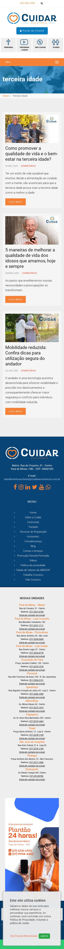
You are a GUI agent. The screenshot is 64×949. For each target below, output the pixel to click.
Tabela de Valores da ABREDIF (33, 570)
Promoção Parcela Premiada (33, 555)
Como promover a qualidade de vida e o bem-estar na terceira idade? (31, 154)
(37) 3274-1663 (36, 721)
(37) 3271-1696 (36, 762)
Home (6, 95)
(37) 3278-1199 (36, 735)
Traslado (33, 526)
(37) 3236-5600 (36, 639)
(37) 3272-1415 (36, 707)
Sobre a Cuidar (33, 517)
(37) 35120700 (36, 776)
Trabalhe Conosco (33, 574)
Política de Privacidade (24, 936)
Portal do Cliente (32, 30)
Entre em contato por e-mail (32, 615)
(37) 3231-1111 (36, 625)
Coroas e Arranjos (33, 550)
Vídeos (33, 560)
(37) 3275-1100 (36, 749)
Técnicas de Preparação (33, 531)
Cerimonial (33, 522)
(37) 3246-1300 (36, 694)
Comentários (28, 166)
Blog (33, 546)
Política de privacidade (33, 565)
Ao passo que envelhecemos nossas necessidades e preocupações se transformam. (28, 285)
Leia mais (15, 202)
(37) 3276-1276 (36, 666)
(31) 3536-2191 (36, 680)
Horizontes (33, 536)
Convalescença (33, 541)
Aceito (44, 936)
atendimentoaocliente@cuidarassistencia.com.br (32, 479)
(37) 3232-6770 (36, 653)
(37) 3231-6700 (27, 3)
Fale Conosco (33, 579)
